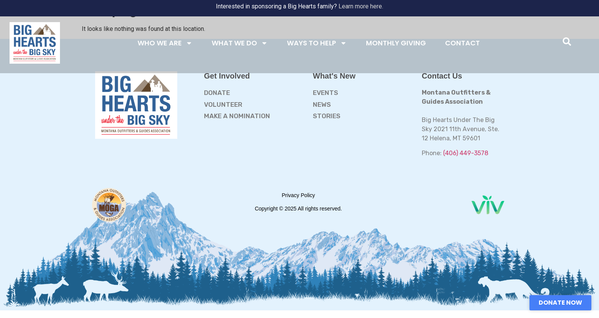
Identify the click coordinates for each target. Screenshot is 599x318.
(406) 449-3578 (465, 153)
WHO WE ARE (165, 43)
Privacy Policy (298, 195)
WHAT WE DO (240, 43)
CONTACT (462, 43)
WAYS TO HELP (317, 43)
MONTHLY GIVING (396, 43)
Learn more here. (360, 6)
